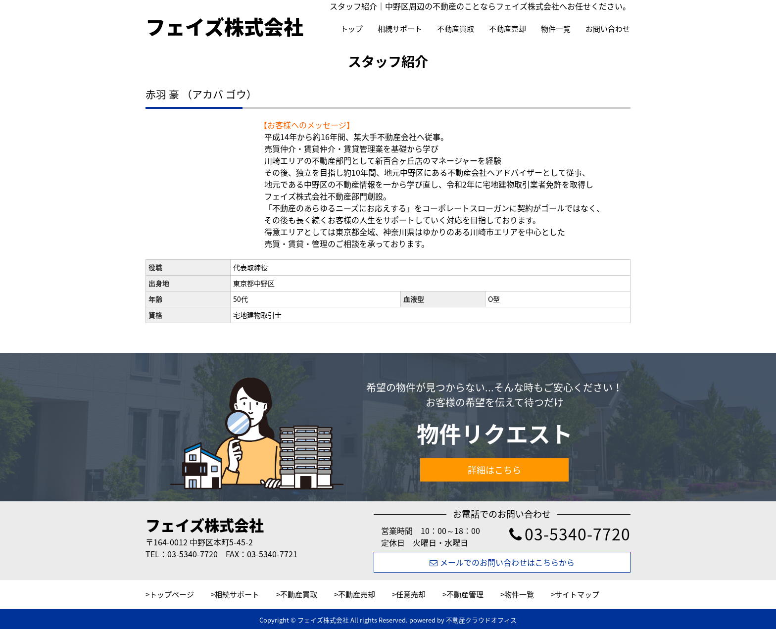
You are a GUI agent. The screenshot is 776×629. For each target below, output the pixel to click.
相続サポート (400, 28)
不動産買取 (455, 28)
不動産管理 (465, 594)
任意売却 (411, 594)
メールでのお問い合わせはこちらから (502, 562)
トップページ (171, 594)
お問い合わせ (607, 28)
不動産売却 (507, 28)
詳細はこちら (494, 470)
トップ (351, 28)
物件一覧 (556, 28)
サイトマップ (577, 594)
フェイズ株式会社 (205, 525)
